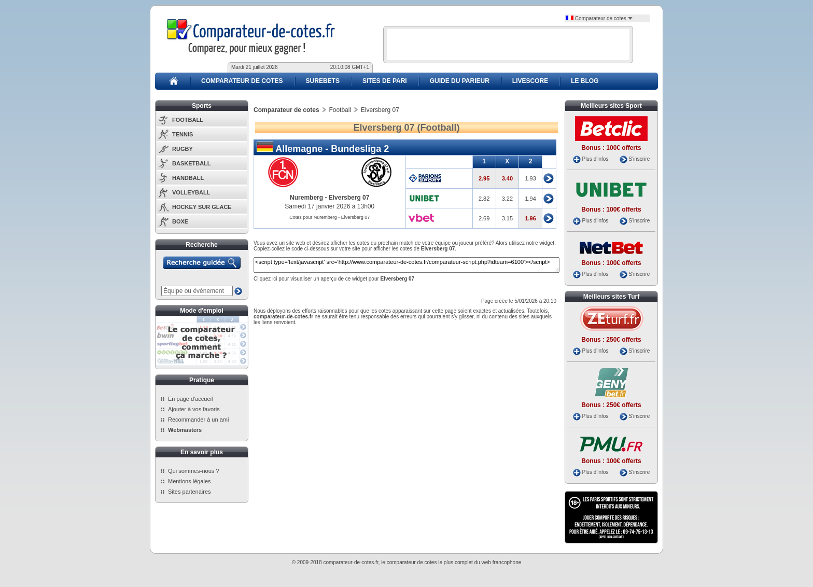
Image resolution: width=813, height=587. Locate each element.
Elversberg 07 (349, 197)
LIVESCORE (530, 81)
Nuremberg (306, 197)
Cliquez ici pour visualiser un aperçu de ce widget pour (334, 279)
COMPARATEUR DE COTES (242, 81)
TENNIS (182, 134)
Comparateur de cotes (599, 18)
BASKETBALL (191, 163)
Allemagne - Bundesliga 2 (323, 148)
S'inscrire (639, 159)
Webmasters (185, 430)
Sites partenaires (189, 491)
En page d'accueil (190, 399)
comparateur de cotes (412, 562)
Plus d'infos (595, 159)
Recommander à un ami (198, 419)
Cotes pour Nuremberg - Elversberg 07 (329, 217)
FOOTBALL (187, 120)
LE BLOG (584, 81)
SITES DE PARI (384, 81)
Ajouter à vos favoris (194, 409)
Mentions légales (189, 481)
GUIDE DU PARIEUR (459, 81)
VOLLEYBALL (191, 192)
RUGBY (182, 149)
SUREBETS (323, 81)
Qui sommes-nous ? (193, 471)
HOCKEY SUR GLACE (202, 207)
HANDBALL (188, 178)
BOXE (180, 221)
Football (340, 110)
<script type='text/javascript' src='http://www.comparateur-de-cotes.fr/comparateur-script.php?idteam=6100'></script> (406, 265)
